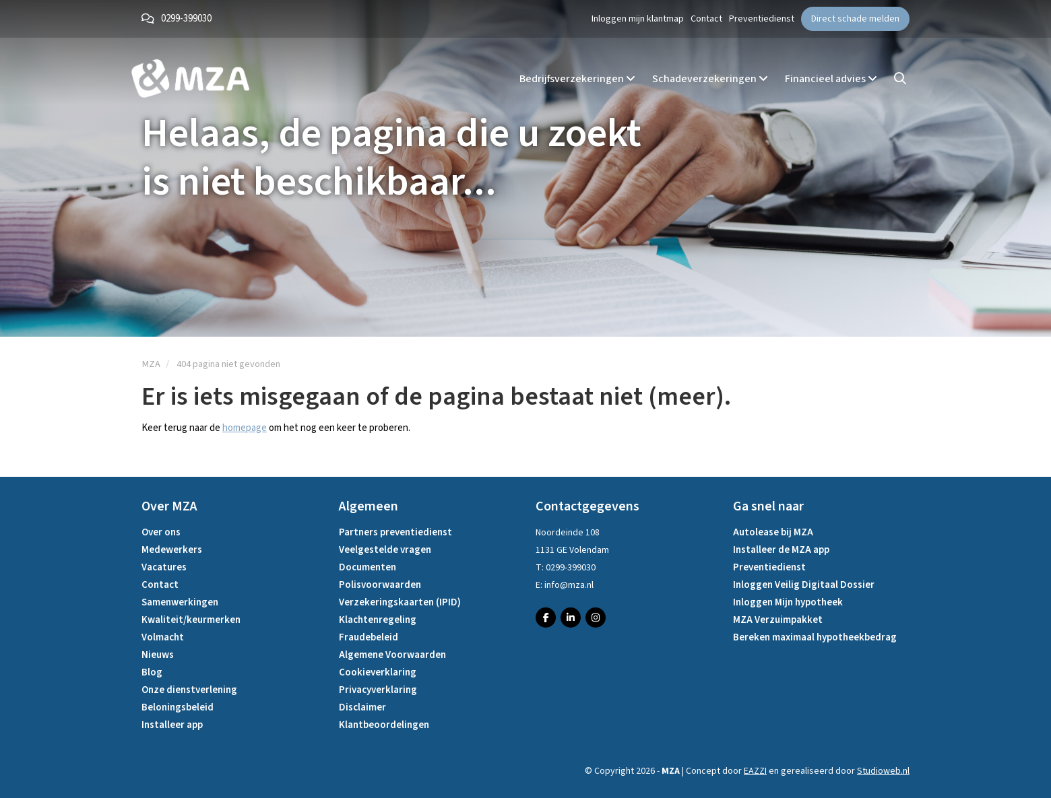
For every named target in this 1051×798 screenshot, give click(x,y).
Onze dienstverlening (189, 690)
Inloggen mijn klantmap (638, 19)
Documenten (367, 567)
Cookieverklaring (377, 672)
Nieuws (157, 655)
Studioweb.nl (883, 771)
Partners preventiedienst (395, 532)
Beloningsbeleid (177, 707)
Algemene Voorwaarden (392, 655)
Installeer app (172, 725)
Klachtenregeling (377, 620)
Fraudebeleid (368, 637)
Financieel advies (831, 78)
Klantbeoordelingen (384, 725)
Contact (706, 19)
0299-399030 (186, 18)
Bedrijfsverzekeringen (577, 78)
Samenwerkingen (179, 602)
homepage (244, 428)
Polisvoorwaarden (380, 585)
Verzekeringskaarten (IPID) (400, 602)
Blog (151, 672)
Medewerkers (171, 550)
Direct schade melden (855, 19)
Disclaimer (362, 707)
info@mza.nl (569, 585)
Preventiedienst (761, 19)
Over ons (161, 532)
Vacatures (164, 567)
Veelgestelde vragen (385, 550)
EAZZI (755, 771)
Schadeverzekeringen (710, 78)
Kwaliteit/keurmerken (191, 620)
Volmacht (162, 637)
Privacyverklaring (378, 690)
